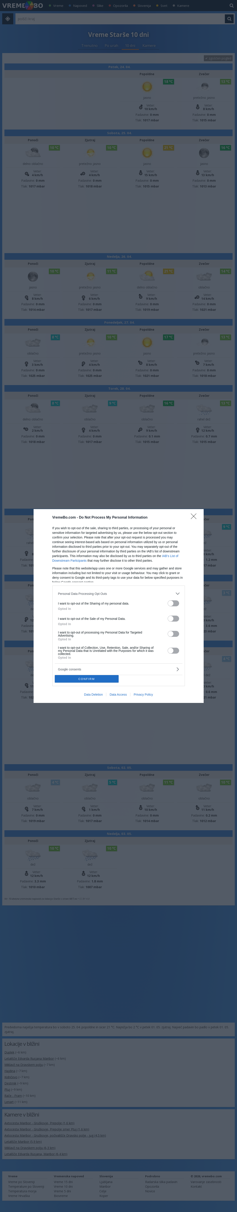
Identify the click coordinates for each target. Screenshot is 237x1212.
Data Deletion (93, 694)
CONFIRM (86, 679)
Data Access (118, 694)
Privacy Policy (143, 694)
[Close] (195, 517)
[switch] (173, 603)
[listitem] (118, 593)
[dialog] (119, 606)
